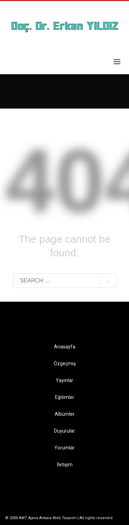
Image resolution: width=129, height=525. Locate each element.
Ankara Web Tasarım (57, 518)
